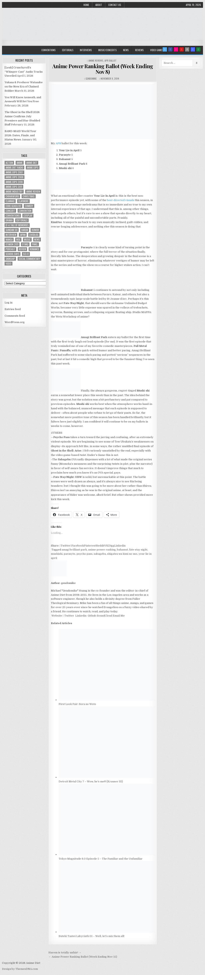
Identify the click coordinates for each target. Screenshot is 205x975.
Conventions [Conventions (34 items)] (13, 215)
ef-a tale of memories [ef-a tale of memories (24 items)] (17, 225)
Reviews (139, 50)
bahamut (122, 549)
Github (91, 615)
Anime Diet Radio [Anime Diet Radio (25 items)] (14, 167)
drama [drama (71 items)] (9, 220)
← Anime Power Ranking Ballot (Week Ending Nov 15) (82, 956)
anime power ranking (102, 549)
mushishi (56, 553)
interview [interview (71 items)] (11, 235)
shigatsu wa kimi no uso (122, 553)
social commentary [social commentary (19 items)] (29, 259)
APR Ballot (111, 60)
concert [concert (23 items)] (10, 211)
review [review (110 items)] (22, 249)
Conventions (48, 50)
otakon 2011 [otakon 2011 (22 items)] (12, 244)
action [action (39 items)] (9, 163)
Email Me (118, 615)
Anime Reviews (95, 60)
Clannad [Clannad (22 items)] (10, 201)
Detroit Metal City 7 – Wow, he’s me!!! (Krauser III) (91, 781)
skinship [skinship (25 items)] (10, 259)
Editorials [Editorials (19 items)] (22, 220)
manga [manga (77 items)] (9, 239)
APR (58, 143)
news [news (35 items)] (37, 239)
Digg (111, 545)
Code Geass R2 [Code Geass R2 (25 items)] (13, 206)
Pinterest (90, 545)
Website (56, 615)
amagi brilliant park (74, 549)
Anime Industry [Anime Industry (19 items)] (14, 191)
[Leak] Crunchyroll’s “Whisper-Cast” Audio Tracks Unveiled (24, 71)
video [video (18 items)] (8, 263)
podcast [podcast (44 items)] (10, 249)
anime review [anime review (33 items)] (33, 191)
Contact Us (114, 5)
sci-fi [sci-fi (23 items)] (26, 254)
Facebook (77, 545)
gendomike (91, 78)
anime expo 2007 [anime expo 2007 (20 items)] (14, 172)
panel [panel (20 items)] (35, 244)
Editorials (67, 50)
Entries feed (13, 309)
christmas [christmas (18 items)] (29, 196)
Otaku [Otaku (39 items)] (25, 244)
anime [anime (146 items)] (20, 163)
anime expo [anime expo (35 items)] (32, 167)
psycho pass (84, 553)
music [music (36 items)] (27, 239)
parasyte (69, 553)
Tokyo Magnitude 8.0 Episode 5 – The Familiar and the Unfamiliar (101, 858)
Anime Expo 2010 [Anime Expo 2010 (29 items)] (14, 182)
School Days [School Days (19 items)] (12, 254)
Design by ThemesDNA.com (20, 968)
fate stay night (138, 549)
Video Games (156, 50)
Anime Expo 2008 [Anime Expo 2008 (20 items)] (14, 177)
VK (106, 545)
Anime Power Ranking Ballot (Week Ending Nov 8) (102, 69)
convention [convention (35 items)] (25, 211)
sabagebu (100, 553)
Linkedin (120, 545)
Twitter (65, 545)
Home (86, 5)
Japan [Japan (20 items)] (23, 235)
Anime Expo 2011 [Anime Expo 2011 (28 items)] (14, 187)
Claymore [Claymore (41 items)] (23, 201)
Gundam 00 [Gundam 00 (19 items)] (12, 230)
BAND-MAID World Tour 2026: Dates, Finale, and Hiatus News (20, 135)
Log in (8, 302)
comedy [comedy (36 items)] (29, 206)
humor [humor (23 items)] (35, 230)
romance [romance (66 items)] (34, 249)
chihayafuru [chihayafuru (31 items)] (12, 196)
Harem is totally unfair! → (64, 952)
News (126, 50)
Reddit (100, 545)
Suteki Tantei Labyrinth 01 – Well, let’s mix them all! (91, 936)
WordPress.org (15, 322)
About (98, 5)
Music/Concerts (107, 50)
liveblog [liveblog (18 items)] (33, 235)
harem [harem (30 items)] (24, 230)
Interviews (86, 50)
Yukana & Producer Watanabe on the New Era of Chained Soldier (24, 86)
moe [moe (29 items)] (18, 239)
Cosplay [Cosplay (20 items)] (27, 215)
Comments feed (15, 315)
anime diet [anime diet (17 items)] (31, 163)
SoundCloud (104, 615)
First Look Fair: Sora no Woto (77, 704)
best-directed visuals (120, 200)
